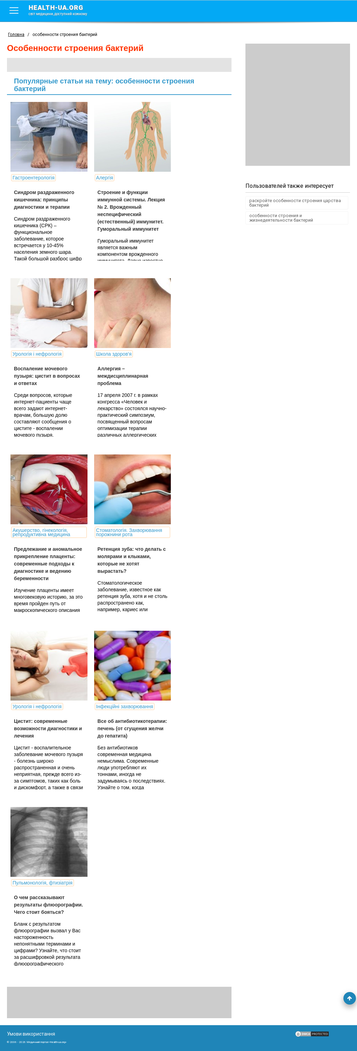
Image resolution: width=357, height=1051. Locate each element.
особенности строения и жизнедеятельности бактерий (281, 218)
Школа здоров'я (113, 354)
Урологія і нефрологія (37, 354)
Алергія (104, 177)
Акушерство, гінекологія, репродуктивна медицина (41, 532)
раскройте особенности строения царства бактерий (295, 203)
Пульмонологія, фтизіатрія (43, 883)
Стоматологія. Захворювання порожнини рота (129, 532)
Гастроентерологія (33, 177)
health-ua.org (63, 10)
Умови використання (31, 1034)
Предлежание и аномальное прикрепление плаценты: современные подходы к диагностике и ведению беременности (48, 563)
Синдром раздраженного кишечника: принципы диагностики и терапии (44, 200)
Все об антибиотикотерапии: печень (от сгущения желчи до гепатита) (132, 728)
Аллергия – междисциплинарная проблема (122, 376)
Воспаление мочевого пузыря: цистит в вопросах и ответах (47, 376)
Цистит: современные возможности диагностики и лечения (48, 728)
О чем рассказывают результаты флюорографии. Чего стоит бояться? (48, 905)
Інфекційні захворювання (124, 706)
